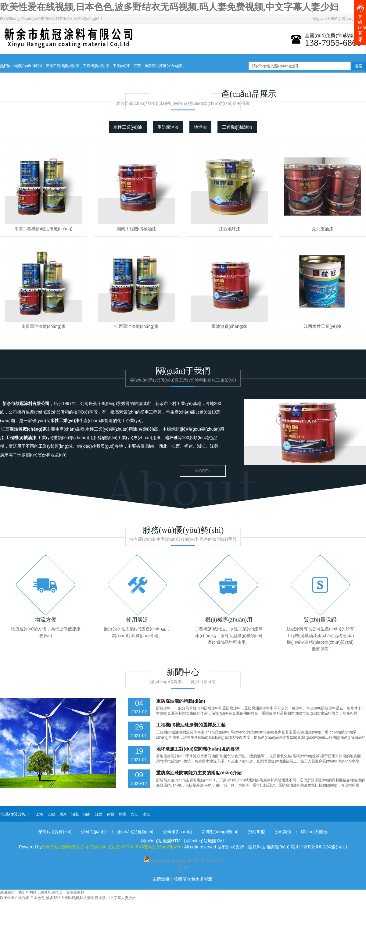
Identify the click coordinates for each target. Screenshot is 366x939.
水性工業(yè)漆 (127, 127)
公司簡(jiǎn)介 (94, 831)
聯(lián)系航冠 (314, 831)
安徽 (51, 814)
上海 (39, 814)
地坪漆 (200, 127)
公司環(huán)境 (177, 831)
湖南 (87, 814)
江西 (137, 66)
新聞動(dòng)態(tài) (220, 831)
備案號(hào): (307, 846)
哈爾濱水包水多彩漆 (193, 878)
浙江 (146, 814)
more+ (202, 470)
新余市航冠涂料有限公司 (25, 403)
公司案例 (283, 831)
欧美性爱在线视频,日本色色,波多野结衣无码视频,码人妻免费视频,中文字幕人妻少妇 (169, 7)
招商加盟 (256, 831)
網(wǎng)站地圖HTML (162, 840)
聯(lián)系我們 (353, 18)
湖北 (75, 814)
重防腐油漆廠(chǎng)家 (164, 66)
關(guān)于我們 (325, 18)
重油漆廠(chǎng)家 (28, 429)
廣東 (63, 814)
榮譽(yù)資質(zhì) (54, 831)
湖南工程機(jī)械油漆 (62, 66)
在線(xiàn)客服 (361, 23)
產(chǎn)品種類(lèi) (135, 831)
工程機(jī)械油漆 (96, 66)
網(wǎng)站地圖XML (205, 840)
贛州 (122, 814)
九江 (134, 814)
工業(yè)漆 (121, 66)
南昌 (110, 814)
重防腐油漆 (168, 127)
